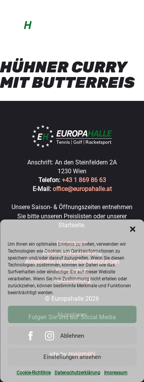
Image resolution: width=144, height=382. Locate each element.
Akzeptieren (72, 314)
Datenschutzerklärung (77, 372)
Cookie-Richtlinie (34, 372)
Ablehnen (72, 335)
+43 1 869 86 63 (84, 180)
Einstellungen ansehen (72, 357)
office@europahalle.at (82, 189)
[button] (132, 229)
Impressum (115, 372)
